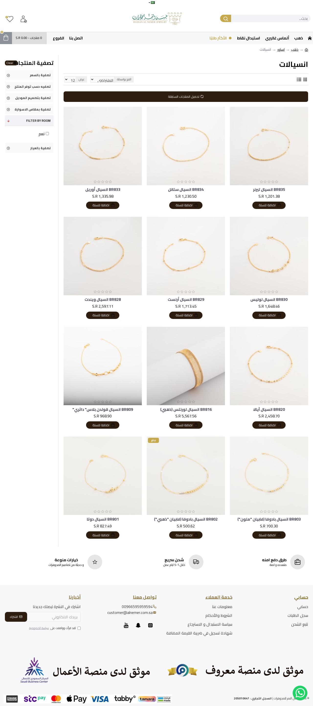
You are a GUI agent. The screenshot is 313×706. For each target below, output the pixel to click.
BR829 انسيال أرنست (186, 299)
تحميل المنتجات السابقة (183, 96)
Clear (9, 63)
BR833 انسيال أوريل (102, 189)
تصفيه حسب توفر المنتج (32, 86)
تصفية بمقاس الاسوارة (33, 109)
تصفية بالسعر (40, 75)
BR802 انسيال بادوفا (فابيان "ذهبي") (186, 519)
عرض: (80, 79)
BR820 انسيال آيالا (269, 409)
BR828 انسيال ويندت (103, 299)
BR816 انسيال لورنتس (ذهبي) (186, 409)
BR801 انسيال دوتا (103, 519)
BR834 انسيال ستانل (186, 189)
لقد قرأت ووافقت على (54, 628)
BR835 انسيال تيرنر (269, 189)
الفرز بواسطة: (139, 79)
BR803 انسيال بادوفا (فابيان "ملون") (269, 519)
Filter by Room (38, 120)
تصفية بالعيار (40, 148)
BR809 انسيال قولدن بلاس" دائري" (102, 409)
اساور (281, 49)
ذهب (294, 49)
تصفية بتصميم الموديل (33, 98)
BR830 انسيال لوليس (269, 299)
